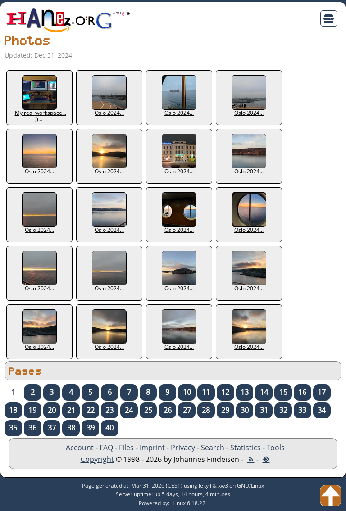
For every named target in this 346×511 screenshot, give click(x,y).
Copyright (97, 459)
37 (52, 428)
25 (148, 410)
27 (187, 410)
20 (52, 410)
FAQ (106, 447)
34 (322, 410)
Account (80, 447)
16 (302, 392)
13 (245, 392)
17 (322, 392)
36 (32, 428)
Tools (276, 447)
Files (126, 447)
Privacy (183, 447)
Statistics (245, 447)
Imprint (152, 447)
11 (206, 392)
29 (225, 410)
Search (212, 447)
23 (109, 410)
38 (71, 428)
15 (283, 392)
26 (168, 410)
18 (13, 410)
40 (109, 428)
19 (32, 410)
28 (206, 410)
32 (283, 410)
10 (187, 392)
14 (264, 392)
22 (90, 410)
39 (90, 428)
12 (225, 392)
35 (13, 428)
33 (302, 410)
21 (71, 410)
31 (264, 410)
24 (129, 410)
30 (245, 410)
